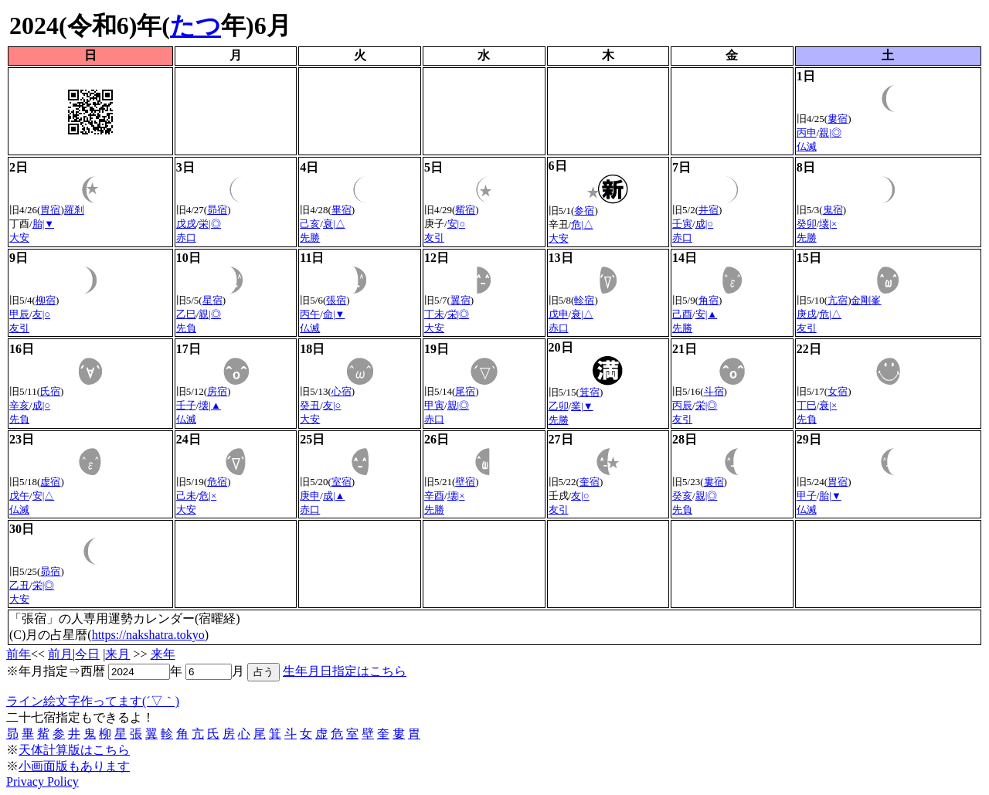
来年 (163, 654)
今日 (87, 654)
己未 (186, 495)
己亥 (310, 223)
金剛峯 (866, 300)
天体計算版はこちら (74, 749)
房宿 (217, 391)
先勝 (310, 237)
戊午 (19, 495)
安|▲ (706, 314)
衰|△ (334, 223)
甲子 (807, 495)
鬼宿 (833, 210)
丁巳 (807, 405)
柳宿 (46, 300)
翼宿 (460, 300)
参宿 (584, 210)
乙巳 (186, 314)
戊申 (559, 314)
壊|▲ (209, 405)
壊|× (828, 223)
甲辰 (19, 314)
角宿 (708, 300)
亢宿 (838, 300)
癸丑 (310, 405)
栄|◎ (210, 223)
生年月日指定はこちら (344, 671)
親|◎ (830, 132)
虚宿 (50, 482)
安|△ (43, 495)
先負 (186, 328)
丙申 (807, 132)
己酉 (682, 314)
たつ (195, 25)
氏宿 (50, 391)
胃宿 (50, 210)
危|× (207, 495)
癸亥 (682, 495)
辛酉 (434, 495)
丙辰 (682, 405)
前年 (18, 654)
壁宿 (465, 482)
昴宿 (217, 210)
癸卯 (807, 223)
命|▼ (334, 314)
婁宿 (838, 118)
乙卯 (559, 406)
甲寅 (434, 405)
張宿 (336, 300)
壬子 (186, 405)
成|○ (704, 223)
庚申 (310, 495)
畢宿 (341, 210)
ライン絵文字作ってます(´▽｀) (92, 701)
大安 (19, 237)
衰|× (828, 405)
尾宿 (465, 391)
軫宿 (584, 300)
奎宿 (589, 482)
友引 (434, 237)
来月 (117, 654)
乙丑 (19, 585)
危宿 (217, 482)
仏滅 (807, 146)
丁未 (434, 314)
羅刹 (74, 210)
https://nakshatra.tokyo (148, 634)
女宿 (838, 391)
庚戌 (807, 314)
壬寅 (682, 223)
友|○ (41, 314)
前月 (60, 654)
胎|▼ (43, 223)
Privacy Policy (42, 781)
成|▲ (334, 495)
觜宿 (465, 210)
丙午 (310, 314)
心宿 (341, 391)
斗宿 (714, 391)
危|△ (582, 224)
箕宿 (589, 392)
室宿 (341, 482)
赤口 (186, 237)
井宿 (708, 210)
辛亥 (19, 405)
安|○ (456, 223)
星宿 (212, 300)
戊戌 (186, 223)
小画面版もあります (74, 766)
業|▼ (582, 406)
